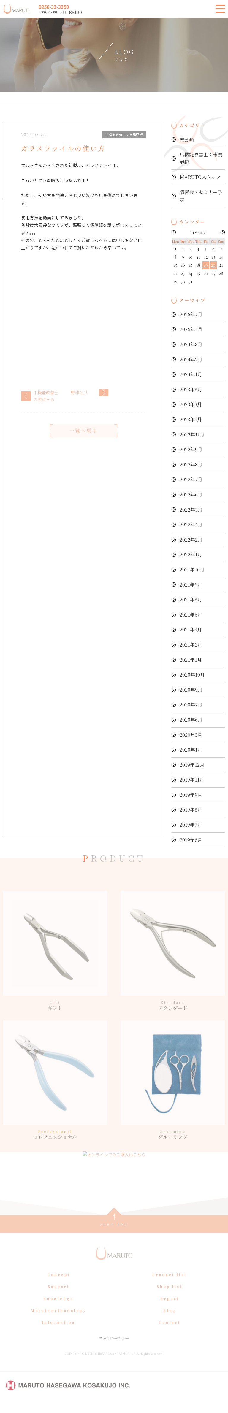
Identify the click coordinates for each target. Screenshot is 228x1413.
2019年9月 (191, 794)
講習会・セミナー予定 (201, 196)
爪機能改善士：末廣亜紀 (201, 158)
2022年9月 (191, 449)
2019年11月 (192, 779)
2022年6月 (191, 494)
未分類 (187, 139)
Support (58, 1297)
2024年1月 (191, 374)
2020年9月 (191, 689)
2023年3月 (191, 404)
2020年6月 (191, 719)
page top (114, 1234)
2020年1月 (191, 749)
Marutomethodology (58, 1321)
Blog (169, 1321)
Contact (169, 1333)
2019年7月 (191, 824)
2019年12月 (192, 764)
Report (169, 1309)
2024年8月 (191, 344)
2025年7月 (191, 314)
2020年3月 (191, 734)
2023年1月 (191, 419)
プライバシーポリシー (114, 1348)
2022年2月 (191, 539)
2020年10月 (192, 674)
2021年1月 (191, 659)
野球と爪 (79, 403)
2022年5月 (191, 509)
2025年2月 (191, 329)
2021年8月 (191, 599)
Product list (169, 1285)
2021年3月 (191, 629)
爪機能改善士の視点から (46, 406)
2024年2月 (191, 359)
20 (213, 265)
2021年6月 (191, 614)
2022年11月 (192, 434)
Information (58, 1333)
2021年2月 (191, 644)
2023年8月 (191, 389)
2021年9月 (191, 584)
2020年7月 (191, 704)
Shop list (169, 1297)
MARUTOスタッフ (200, 177)
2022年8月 (191, 464)
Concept (58, 1285)
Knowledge (58, 1309)
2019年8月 (191, 809)
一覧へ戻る (83, 441)
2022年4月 (191, 524)
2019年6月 (191, 839)
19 (206, 265)
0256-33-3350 (54, 6)
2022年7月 (191, 479)
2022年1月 (191, 554)
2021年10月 (192, 569)
